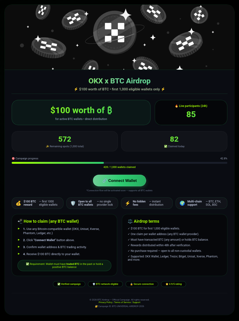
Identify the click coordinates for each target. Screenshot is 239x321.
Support (136, 303)
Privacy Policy (105, 303)
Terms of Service (122, 303)
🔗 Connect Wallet (119, 181)
